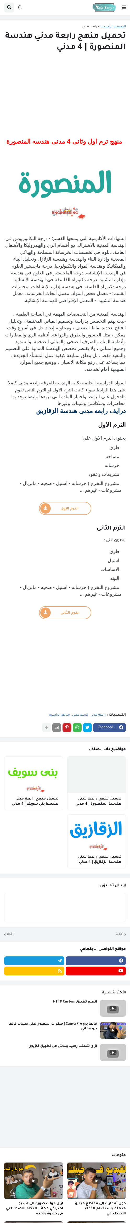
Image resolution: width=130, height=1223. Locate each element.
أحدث (119, 934)
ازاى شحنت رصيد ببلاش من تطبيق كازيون (63, 1046)
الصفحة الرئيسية (113, 27)
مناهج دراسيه (59, 715)
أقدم (10, 934)
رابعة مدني (89, 27)
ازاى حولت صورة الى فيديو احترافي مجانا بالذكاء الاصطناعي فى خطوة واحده (34, 1209)
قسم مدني (80, 715)
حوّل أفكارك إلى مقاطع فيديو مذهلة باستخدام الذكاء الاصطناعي (100, 1209)
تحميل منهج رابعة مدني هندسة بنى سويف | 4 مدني (35, 801)
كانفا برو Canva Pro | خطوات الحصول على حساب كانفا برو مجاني (52, 1026)
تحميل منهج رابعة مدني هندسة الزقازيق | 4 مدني (99, 859)
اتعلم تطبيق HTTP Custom (75, 1002)
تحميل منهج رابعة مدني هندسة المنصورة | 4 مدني (98, 801)
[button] (123, 7)
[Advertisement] (65, 95)
